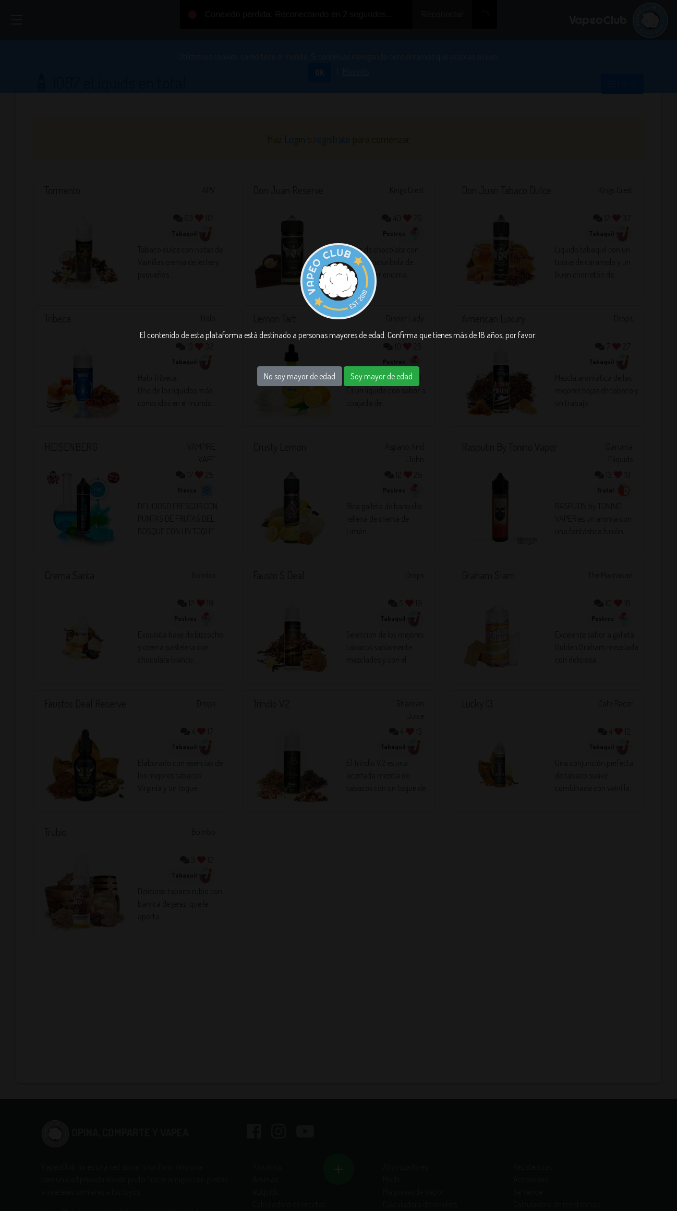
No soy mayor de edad (299, 376)
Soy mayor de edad (381, 376)
